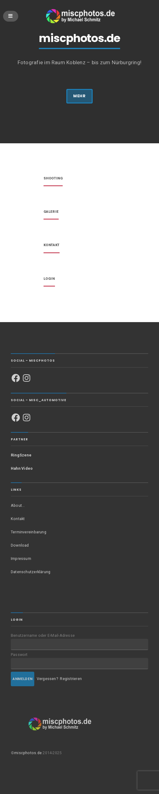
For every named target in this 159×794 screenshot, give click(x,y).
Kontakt (52, 245)
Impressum (21, 558)
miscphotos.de (28, 752)
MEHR (79, 96)
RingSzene (21, 455)
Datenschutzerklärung (30, 571)
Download (20, 545)
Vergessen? (47, 678)
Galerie (51, 212)
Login (49, 279)
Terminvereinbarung (28, 532)
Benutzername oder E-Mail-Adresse (43, 635)
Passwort (19, 654)
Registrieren (71, 678)
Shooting (53, 178)
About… (18, 505)
